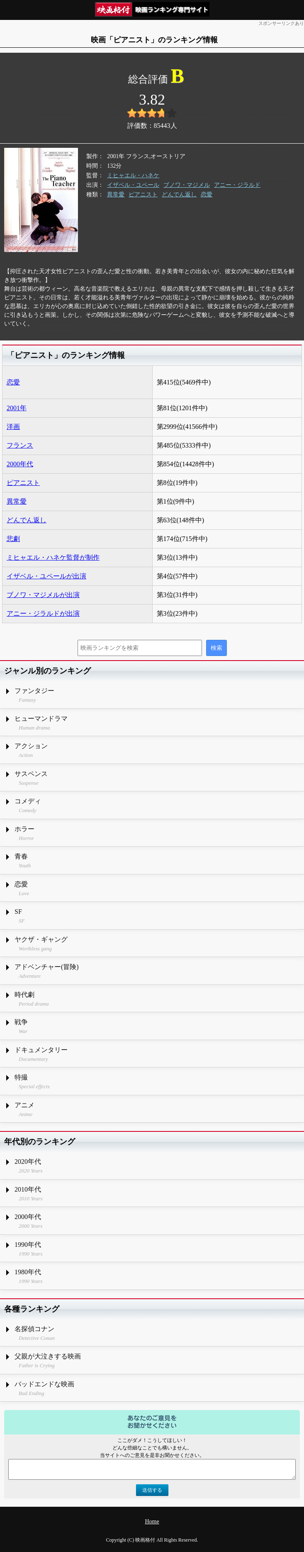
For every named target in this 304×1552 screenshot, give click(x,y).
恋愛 (206, 194)
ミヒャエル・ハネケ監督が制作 (53, 557)
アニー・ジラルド (237, 185)
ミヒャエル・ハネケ (133, 175)
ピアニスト (143, 194)
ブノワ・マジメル (186, 185)
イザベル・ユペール (133, 185)
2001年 (17, 407)
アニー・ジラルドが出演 (43, 613)
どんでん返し (179, 194)
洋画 (13, 426)
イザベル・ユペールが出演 (46, 576)
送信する (152, 1490)
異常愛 (115, 194)
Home (152, 1521)
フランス (20, 445)
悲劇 (13, 538)
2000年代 (20, 464)
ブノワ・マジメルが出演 (43, 594)
